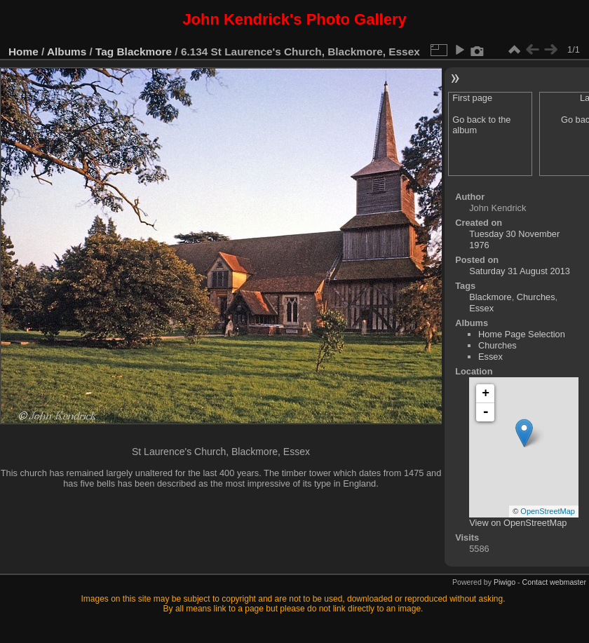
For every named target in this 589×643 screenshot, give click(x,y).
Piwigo (504, 582)
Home (23, 51)
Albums (66, 51)
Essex (481, 308)
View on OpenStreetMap (518, 522)
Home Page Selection (521, 334)
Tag (104, 51)
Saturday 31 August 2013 (519, 271)
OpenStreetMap (547, 511)
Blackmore (144, 51)
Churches (536, 297)
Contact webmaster (554, 582)
